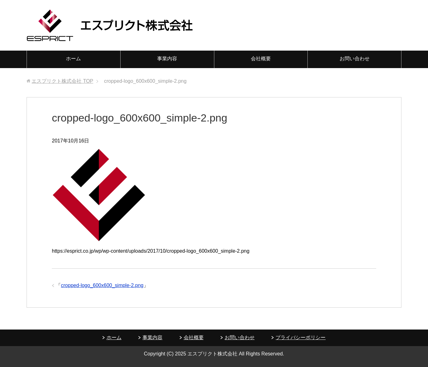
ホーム (73, 58)
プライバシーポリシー (301, 337)
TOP (62, 81)
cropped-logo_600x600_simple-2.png (102, 285)
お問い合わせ (355, 58)
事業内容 (167, 58)
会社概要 (261, 58)
